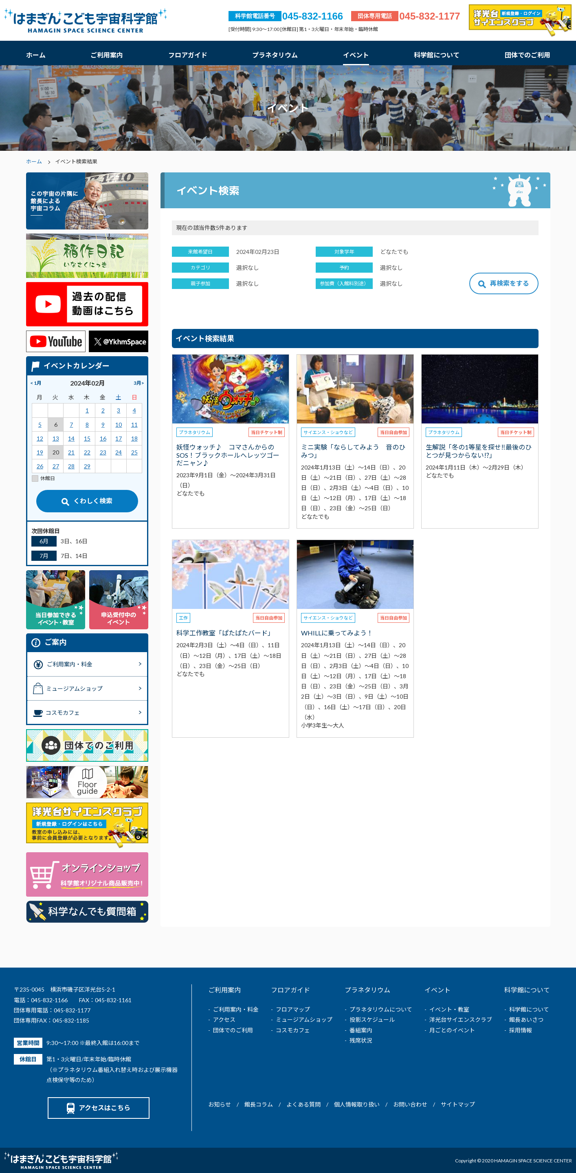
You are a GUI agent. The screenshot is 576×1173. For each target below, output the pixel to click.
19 (40, 452)
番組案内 (361, 1030)
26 (40, 466)
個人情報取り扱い (357, 1104)
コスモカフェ (293, 1030)
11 (134, 424)
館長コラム (258, 1104)
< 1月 (36, 383)
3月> (139, 383)
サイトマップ (458, 1104)
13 (56, 438)
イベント (356, 55)
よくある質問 (303, 1104)
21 (71, 452)
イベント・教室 (449, 1009)
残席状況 (361, 1040)
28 (71, 466)
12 (40, 438)
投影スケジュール (372, 1019)
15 (87, 438)
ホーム (36, 55)
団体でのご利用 (527, 55)
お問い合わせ (410, 1104)
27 (56, 466)
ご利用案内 (106, 55)
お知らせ (219, 1104)
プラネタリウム (275, 55)
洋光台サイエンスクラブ (460, 1019)
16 (103, 438)
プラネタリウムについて (381, 1009)
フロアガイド (187, 55)
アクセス (224, 1019)
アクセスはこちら (98, 1107)
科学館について (436, 55)
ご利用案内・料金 (236, 1009)
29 (87, 466)
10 (118, 424)
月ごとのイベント (452, 1030)
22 (87, 452)
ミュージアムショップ (304, 1019)
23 (103, 452)
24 (118, 452)
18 (134, 438)
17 (118, 438)
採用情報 (520, 1030)
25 (134, 452)
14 (71, 438)
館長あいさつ (526, 1019)
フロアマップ (293, 1009)
